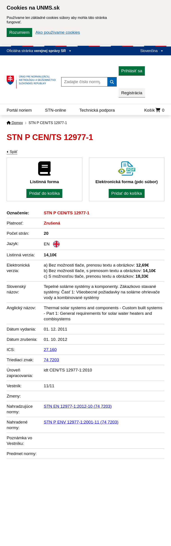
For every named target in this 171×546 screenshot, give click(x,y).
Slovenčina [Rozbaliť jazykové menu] (151, 51)
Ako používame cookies (57, 32)
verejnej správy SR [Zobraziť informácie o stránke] (52, 51)
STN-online (55, 110)
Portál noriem (19, 110)
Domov (15, 123)
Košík (154, 110)
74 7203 (51, 359)
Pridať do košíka (44, 193)
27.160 (50, 349)
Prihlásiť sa (131, 70)
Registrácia (131, 92)
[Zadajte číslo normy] (84, 81)
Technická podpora (97, 110)
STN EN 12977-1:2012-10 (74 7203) (78, 406)
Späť (13, 152)
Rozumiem (19, 32)
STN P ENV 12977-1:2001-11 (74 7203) (81, 422)
